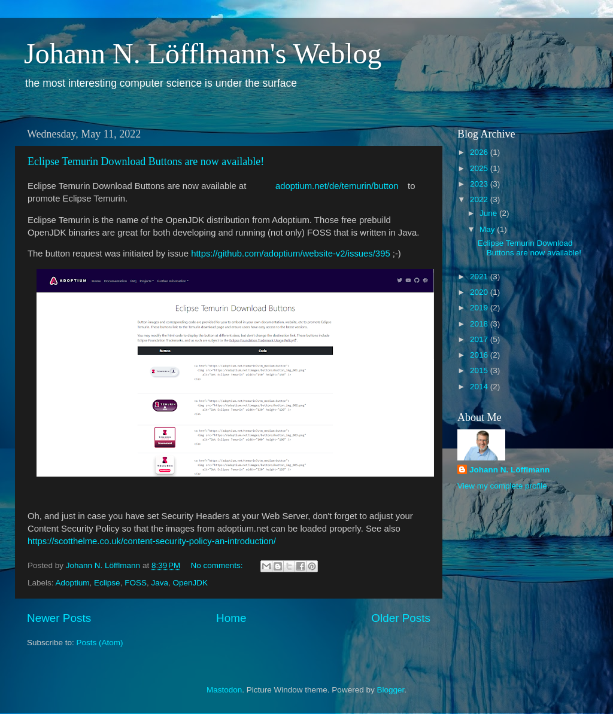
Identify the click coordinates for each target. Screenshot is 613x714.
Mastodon (224, 689)
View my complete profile (502, 485)
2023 (480, 183)
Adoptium (73, 582)
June (489, 213)
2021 (480, 276)
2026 (480, 152)
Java (159, 582)
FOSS (136, 582)
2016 (480, 354)
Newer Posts (59, 618)
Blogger (390, 689)
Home (231, 618)
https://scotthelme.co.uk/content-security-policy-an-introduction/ (152, 541)
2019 (480, 307)
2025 (480, 168)
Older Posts (400, 618)
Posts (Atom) (100, 642)
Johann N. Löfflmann (509, 469)
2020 (480, 292)
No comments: (218, 565)
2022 (480, 199)
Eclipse (107, 582)
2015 (480, 370)
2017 (480, 339)
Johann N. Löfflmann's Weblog (203, 53)
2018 (480, 323)
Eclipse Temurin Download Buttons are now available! (146, 161)
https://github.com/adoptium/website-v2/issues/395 (290, 253)
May (488, 229)
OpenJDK (190, 582)
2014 (480, 386)
